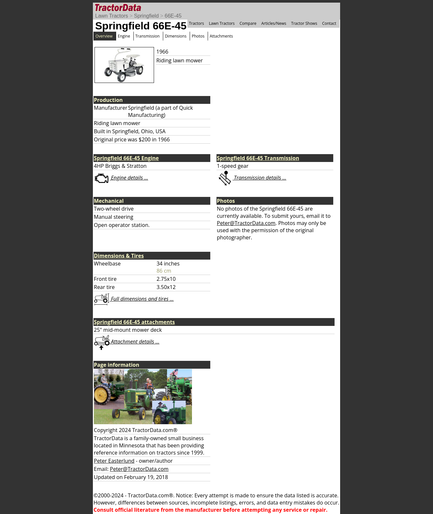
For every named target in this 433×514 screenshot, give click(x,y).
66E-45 (173, 16)
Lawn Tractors (111, 16)
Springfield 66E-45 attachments (134, 322)
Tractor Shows (304, 23)
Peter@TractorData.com (246, 223)
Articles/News (273, 23)
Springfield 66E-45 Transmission (258, 158)
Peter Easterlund (114, 460)
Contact (329, 23)
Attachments (221, 36)
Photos (198, 36)
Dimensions (175, 36)
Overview (104, 36)
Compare (247, 23)
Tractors (196, 23)
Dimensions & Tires (119, 255)
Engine (124, 36)
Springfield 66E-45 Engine (126, 158)
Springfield (146, 16)
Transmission (147, 36)
